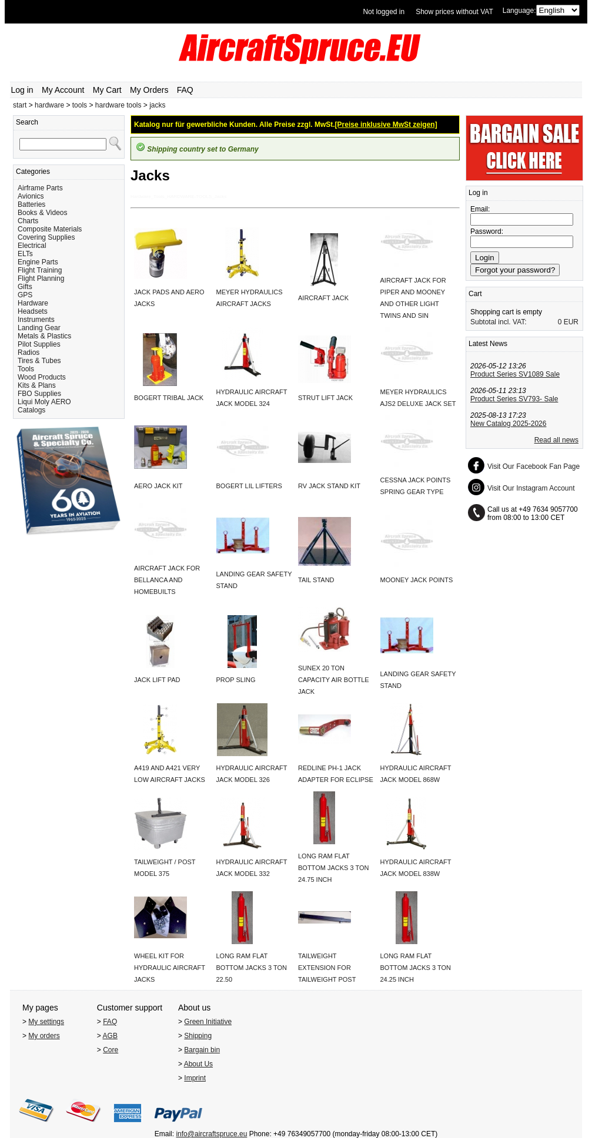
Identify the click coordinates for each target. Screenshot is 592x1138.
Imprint (195, 1078)
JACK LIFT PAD (157, 679)
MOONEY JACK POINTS (416, 579)
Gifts (25, 287)
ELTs (25, 254)
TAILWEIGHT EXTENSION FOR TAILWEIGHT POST (327, 967)
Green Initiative (208, 1022)
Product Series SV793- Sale (514, 399)
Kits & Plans (37, 385)
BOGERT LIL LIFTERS (249, 485)
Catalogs (31, 410)
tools (79, 105)
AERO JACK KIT (158, 485)
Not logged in (383, 12)
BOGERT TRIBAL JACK (168, 397)
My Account (63, 90)
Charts (28, 221)
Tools (26, 369)
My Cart (107, 90)
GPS (25, 295)
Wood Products (42, 377)
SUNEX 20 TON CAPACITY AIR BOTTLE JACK (333, 679)
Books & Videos (43, 213)
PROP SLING (236, 679)
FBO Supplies (39, 394)
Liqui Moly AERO (44, 402)
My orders (43, 1036)
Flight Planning (41, 278)
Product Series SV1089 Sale (515, 374)
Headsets (33, 311)
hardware (49, 105)
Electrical (32, 245)
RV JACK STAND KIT (329, 485)
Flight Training (40, 270)
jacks (157, 105)
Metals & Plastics (44, 336)
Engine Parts (38, 262)
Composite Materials (50, 229)
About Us (198, 1064)
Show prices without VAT (454, 12)
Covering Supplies (46, 237)
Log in (22, 90)
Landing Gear (39, 328)
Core (110, 1050)
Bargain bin (202, 1050)
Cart (475, 294)
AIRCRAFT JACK (323, 297)
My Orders (149, 90)
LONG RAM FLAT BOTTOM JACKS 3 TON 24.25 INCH (415, 967)
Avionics (31, 196)
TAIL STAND (316, 579)
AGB (110, 1036)
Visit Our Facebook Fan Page (533, 466)
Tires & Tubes (39, 361)
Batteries (31, 204)
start (19, 105)
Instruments (36, 319)
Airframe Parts (40, 188)
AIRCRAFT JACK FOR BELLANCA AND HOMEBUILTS (167, 580)
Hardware (33, 303)
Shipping (198, 1036)
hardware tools (118, 105)
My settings (46, 1022)
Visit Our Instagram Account (531, 488)
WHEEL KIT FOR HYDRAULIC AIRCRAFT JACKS (169, 967)
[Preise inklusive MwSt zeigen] (386, 124)
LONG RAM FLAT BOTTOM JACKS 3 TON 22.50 (251, 967)
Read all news (556, 440)
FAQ (185, 90)
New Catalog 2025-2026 (508, 423)
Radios (28, 352)
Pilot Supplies (39, 344)
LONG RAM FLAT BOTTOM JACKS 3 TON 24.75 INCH (333, 867)
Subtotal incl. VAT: (498, 322)
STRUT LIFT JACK (325, 397)
